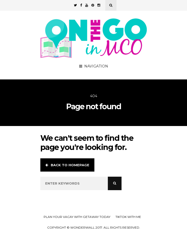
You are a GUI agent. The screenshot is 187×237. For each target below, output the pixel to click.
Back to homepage (67, 165)
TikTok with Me (128, 217)
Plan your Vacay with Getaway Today (77, 217)
